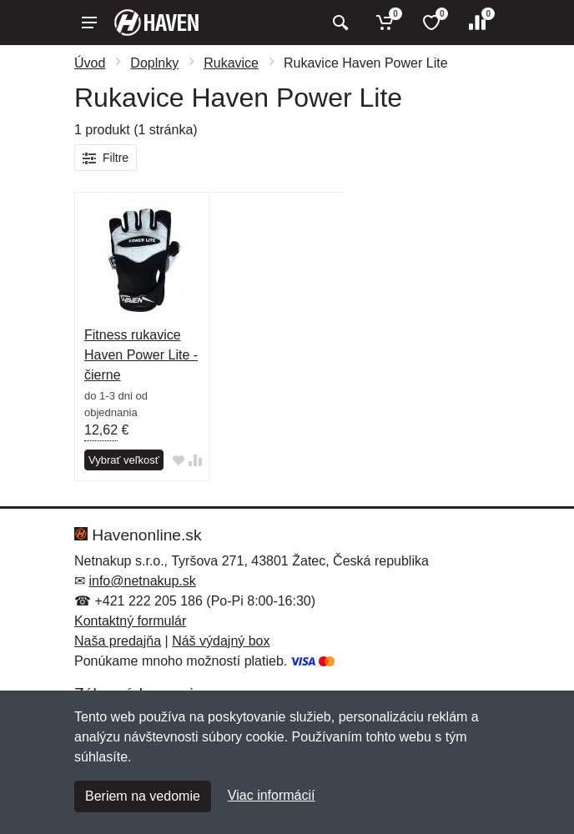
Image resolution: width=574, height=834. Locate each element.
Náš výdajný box (220, 641)
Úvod (89, 63)
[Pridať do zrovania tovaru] (195, 460)
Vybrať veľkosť (123, 460)
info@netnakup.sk (141, 581)
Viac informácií (271, 795)
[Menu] (89, 23)
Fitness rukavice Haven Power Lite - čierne (141, 355)
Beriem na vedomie (142, 796)
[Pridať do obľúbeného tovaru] (178, 460)
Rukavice (231, 63)
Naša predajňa (117, 641)
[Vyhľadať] (338, 22)
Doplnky (154, 63)
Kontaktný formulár (130, 621)
